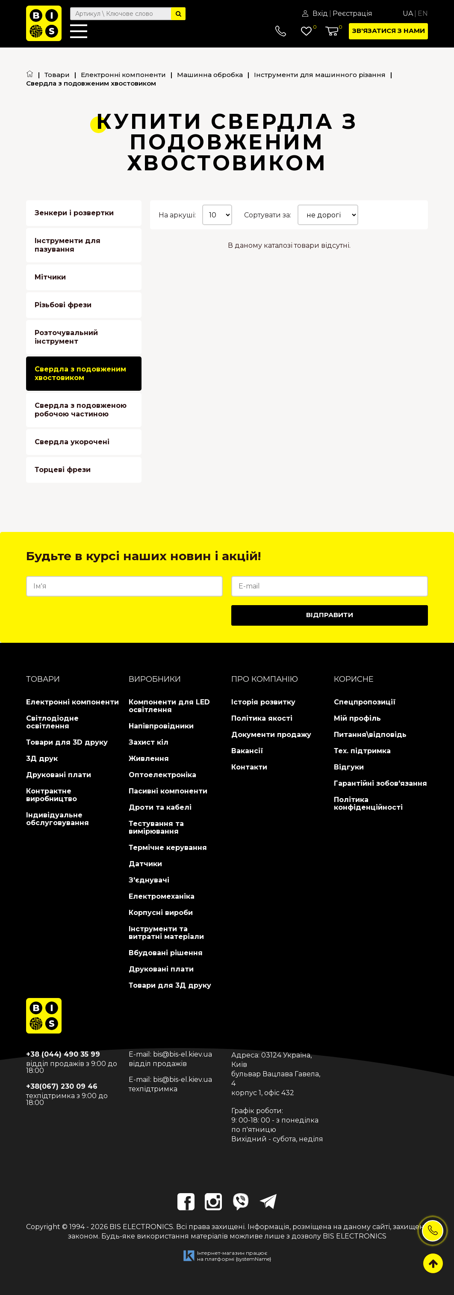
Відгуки (349, 767)
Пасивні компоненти (168, 791)
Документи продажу (271, 735)
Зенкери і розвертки (74, 213)
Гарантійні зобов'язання (380, 783)
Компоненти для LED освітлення (169, 706)
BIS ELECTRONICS (141, 1227)
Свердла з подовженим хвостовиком (80, 373)
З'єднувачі (149, 880)
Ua (408, 13)
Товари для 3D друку (67, 742)
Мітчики (50, 277)
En (423, 13)
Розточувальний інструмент (66, 337)
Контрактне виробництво (51, 795)
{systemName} (253, 1259)
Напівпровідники (161, 726)
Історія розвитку (263, 702)
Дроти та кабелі (160, 807)
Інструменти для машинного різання (320, 75)
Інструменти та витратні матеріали (166, 933)
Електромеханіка (162, 896)
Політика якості (261, 718)
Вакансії (247, 751)
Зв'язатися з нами (388, 31)
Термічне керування (168, 848)
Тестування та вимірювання (156, 827)
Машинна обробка (210, 75)
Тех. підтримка (362, 751)
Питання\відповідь (370, 735)
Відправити (329, 615)
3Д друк (42, 758)
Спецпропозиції (365, 702)
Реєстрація (352, 13)
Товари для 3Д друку (170, 985)
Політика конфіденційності (368, 803)
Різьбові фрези (63, 305)
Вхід (320, 13)
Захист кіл (148, 742)
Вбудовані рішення (166, 953)
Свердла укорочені (72, 442)
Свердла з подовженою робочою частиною (81, 409)
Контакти (249, 767)
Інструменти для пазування (67, 245)
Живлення (149, 758)
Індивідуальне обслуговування (57, 819)
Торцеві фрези (63, 470)
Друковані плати (58, 775)
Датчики (145, 864)
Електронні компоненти (123, 75)
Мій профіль (357, 718)
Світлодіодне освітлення (52, 722)
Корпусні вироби (161, 913)
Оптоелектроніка (162, 775)
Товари (57, 75)
